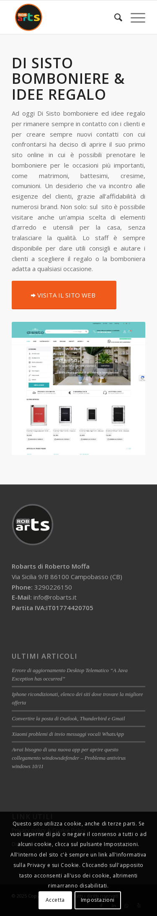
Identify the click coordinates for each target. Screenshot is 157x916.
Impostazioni (98, 899)
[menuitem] (114, 17)
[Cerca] (114, 17)
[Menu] (133, 17)
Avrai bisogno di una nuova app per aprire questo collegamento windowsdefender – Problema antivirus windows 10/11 (69, 758)
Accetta (55, 899)
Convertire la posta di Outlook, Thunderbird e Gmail (68, 719)
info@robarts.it (55, 597)
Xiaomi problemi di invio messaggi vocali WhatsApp (68, 734)
